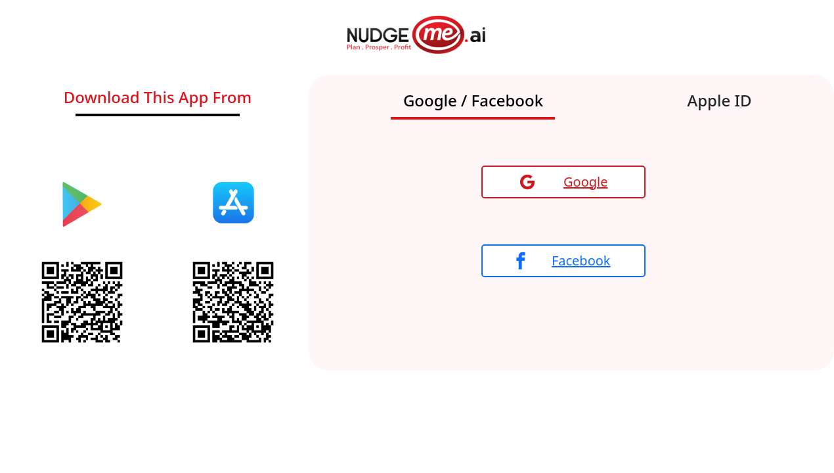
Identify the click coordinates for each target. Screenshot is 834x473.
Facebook (563, 261)
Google (563, 182)
